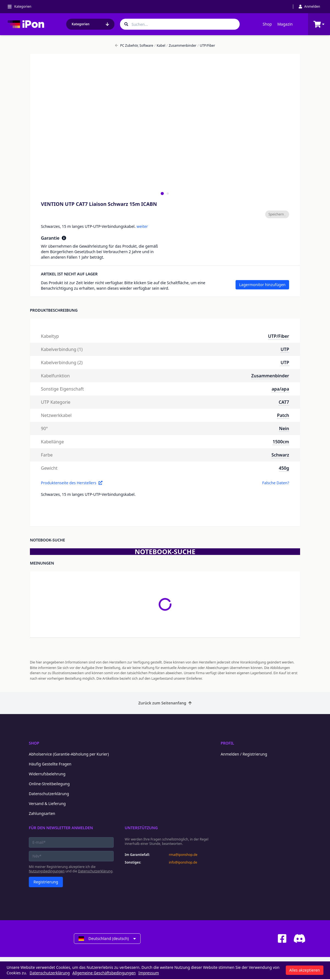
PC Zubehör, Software (134, 45)
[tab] (162, 193)
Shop (267, 24)
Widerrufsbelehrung (47, 773)
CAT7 (284, 402)
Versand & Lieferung (47, 803)
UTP (285, 349)
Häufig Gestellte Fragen (50, 764)
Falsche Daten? (275, 482)
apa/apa (280, 389)
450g (284, 468)
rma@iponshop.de (183, 855)
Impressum (148, 972)
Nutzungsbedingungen (47, 871)
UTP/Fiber (206, 45)
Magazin (285, 24)
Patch (283, 415)
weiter (142, 226)
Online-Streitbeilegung (49, 783)
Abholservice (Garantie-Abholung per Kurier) (69, 754)
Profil (227, 743)
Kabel (159, 45)
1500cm (281, 442)
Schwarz (280, 455)
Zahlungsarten (42, 813)
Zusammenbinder (181, 45)
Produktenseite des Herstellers (71, 482)
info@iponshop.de (183, 862)
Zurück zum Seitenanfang (165, 703)
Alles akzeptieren (304, 970)
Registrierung (45, 881)
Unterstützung (141, 827)
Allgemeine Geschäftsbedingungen (104, 972)
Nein (284, 428)
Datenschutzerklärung (49, 793)
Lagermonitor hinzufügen (262, 284)
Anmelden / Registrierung (244, 754)
